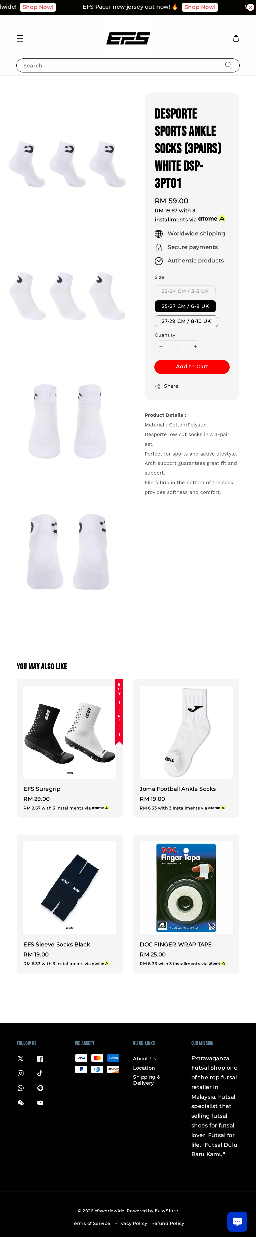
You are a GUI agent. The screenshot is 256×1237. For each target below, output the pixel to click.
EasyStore (166, 1210)
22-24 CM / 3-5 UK (185, 291)
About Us (144, 1059)
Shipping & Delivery (146, 1080)
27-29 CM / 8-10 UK (186, 321)
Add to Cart (192, 366)
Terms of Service (91, 1223)
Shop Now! (51, 7)
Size (159, 277)
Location (144, 1068)
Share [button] (166, 386)
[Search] (228, 65)
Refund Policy (167, 1223)
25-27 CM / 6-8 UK (185, 306)
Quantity (165, 335)
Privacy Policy (130, 1223)
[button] (20, 38)
